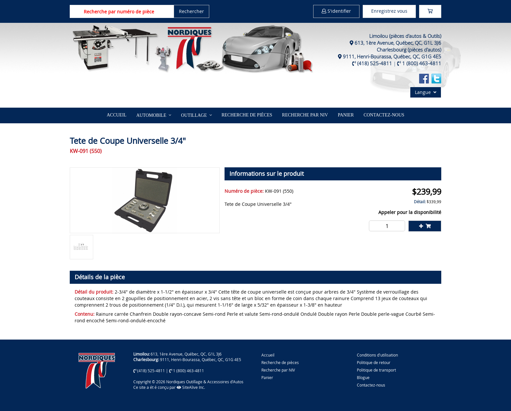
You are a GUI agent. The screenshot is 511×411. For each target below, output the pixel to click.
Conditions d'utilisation (377, 355)
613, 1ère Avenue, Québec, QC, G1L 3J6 (398, 42)
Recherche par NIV (305, 115)
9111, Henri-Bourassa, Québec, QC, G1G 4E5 (392, 56)
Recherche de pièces (247, 115)
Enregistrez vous (389, 11)
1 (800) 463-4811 (421, 63)
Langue (425, 92)
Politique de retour (373, 362)
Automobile (151, 115)
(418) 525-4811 (374, 63)
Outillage (194, 115)
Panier (267, 377)
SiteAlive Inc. (191, 387)
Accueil (116, 115)
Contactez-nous (384, 115)
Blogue (363, 377)
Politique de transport (376, 370)
